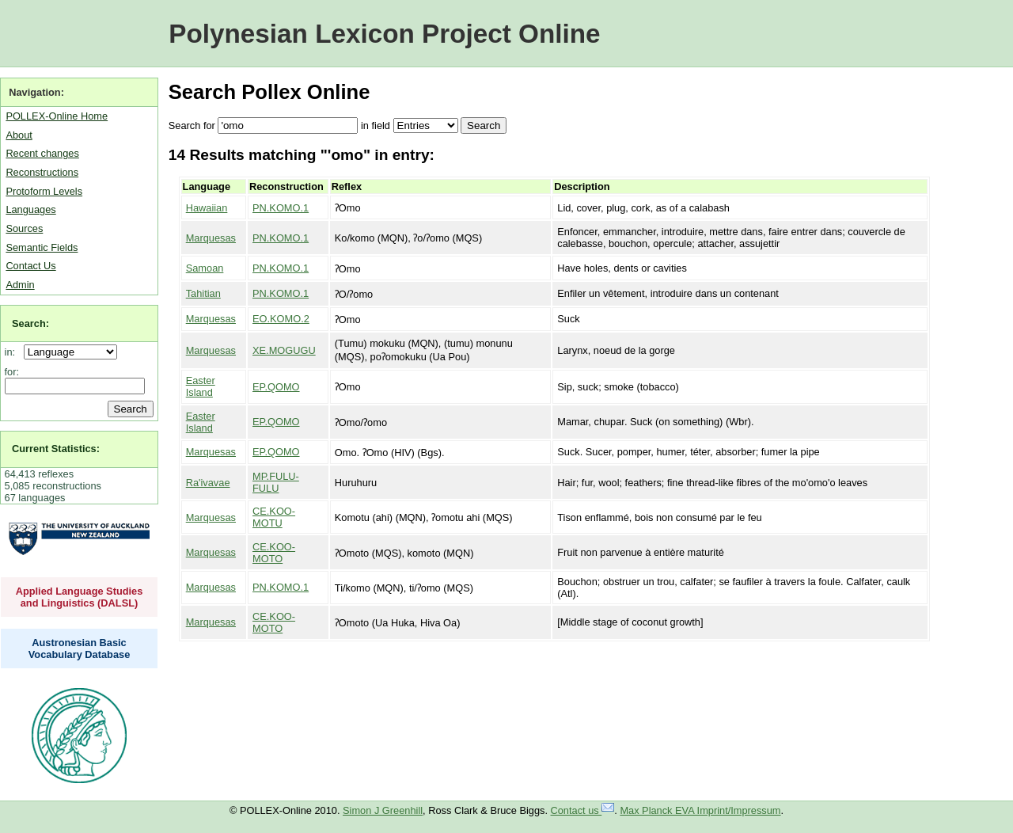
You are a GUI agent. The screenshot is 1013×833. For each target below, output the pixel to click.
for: (12, 372)
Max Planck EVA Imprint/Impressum (700, 810)
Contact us (583, 810)
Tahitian (203, 293)
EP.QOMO (276, 387)
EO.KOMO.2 (280, 319)
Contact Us (30, 266)
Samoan (205, 268)
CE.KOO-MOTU (273, 517)
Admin (20, 285)
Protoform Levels (44, 191)
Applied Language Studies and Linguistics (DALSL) (79, 597)
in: (13, 352)
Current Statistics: (56, 449)
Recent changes (42, 153)
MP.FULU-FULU (275, 482)
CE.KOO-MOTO (273, 553)
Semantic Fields (42, 247)
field (380, 125)
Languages (30, 209)
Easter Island (200, 386)
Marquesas (211, 238)
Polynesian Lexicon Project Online (384, 33)
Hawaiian (207, 208)
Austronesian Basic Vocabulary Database (79, 648)
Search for (192, 125)
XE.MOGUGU (284, 350)
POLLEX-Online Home (57, 116)
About (19, 135)
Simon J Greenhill (383, 810)
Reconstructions (42, 172)
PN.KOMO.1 (280, 208)
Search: (30, 323)
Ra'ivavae (208, 483)
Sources (24, 228)
